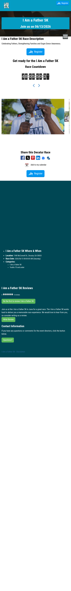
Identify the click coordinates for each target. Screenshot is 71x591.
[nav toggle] (65, 36)
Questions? (7, 340)
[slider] (8, 294)
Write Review (8, 319)
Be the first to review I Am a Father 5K (18, 301)
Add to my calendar (35, 165)
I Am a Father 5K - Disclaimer (13, 351)
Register (62, 3)
